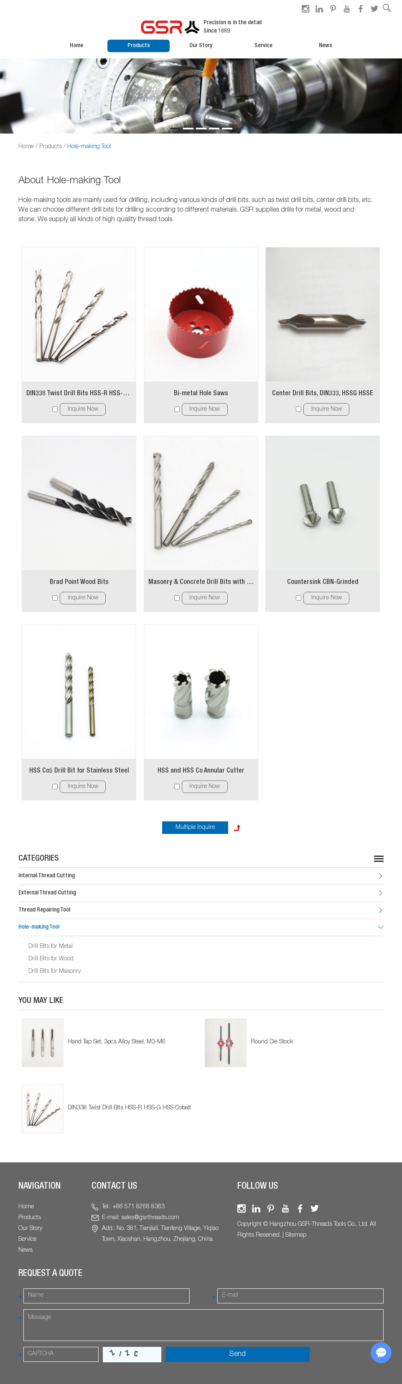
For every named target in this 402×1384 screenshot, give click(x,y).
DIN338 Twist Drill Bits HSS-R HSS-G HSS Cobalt (79, 394)
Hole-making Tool (89, 147)
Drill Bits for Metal (50, 947)
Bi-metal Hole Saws (201, 394)
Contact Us (114, 1186)
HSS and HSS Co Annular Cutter (201, 771)
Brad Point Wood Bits (79, 582)
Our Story (200, 46)
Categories (38, 859)
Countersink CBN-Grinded (323, 582)
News (325, 46)
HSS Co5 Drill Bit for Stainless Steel (79, 771)
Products (138, 46)
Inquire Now (83, 409)
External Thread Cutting (47, 893)
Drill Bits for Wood (51, 959)
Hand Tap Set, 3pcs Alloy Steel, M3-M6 (116, 1042)
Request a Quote (50, 1273)
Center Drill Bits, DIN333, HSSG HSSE (322, 394)
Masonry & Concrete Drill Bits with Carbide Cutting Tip (201, 582)
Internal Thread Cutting (46, 876)
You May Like (40, 1001)
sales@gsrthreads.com (150, 1218)
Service (263, 46)
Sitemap (295, 1235)
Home (76, 46)
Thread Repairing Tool (44, 910)
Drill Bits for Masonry (54, 972)
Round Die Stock (272, 1042)
